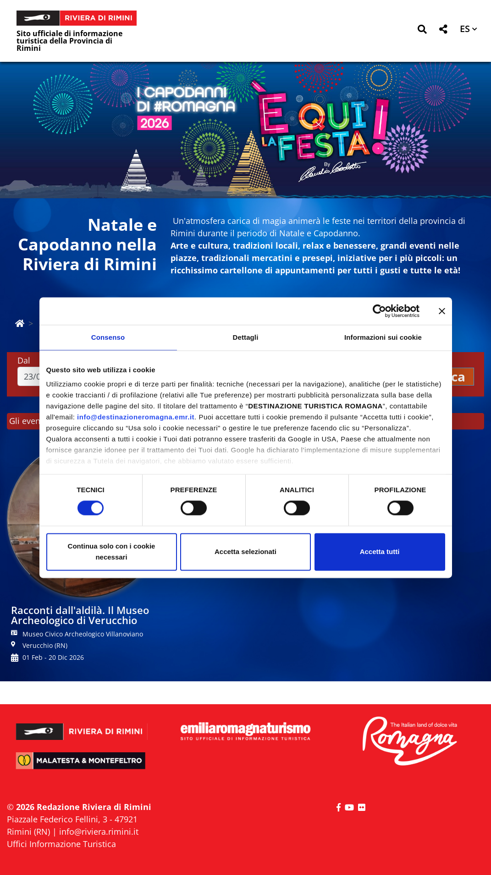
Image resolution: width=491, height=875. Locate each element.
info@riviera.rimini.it (98, 831)
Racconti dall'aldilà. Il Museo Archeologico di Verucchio (80, 615)
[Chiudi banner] (442, 311)
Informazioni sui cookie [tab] (383, 337)
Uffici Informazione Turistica (61, 843)
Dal (23, 360)
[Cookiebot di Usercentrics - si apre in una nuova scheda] (379, 311)
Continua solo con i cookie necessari (111, 551)
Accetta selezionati (245, 551)
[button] (422, 31)
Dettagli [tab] (246, 337)
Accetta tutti (380, 551)
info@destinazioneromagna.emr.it (135, 417)
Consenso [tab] (108, 337)
